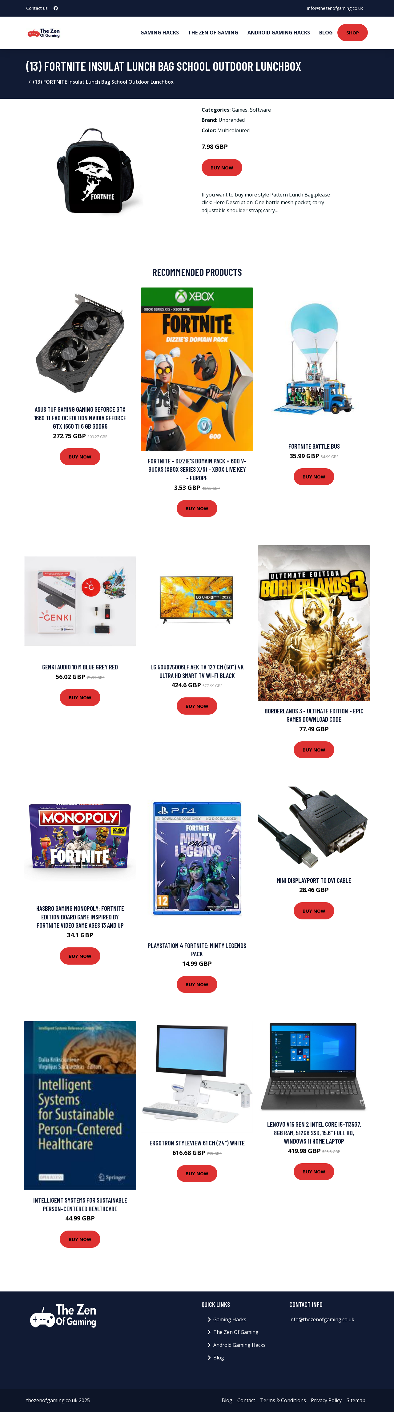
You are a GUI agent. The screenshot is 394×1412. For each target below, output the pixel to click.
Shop (352, 33)
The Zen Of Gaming (213, 32)
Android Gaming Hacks (278, 32)
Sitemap (356, 1400)
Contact (246, 1400)
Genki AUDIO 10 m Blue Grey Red (80, 667)
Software (260, 109)
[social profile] (55, 8)
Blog (326, 32)
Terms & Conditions (283, 1400)
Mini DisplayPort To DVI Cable (314, 880)
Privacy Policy (326, 1400)
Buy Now (222, 168)
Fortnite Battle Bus (314, 446)
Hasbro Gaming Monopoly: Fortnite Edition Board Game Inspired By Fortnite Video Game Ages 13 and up (80, 916)
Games (239, 109)
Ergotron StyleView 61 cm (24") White (197, 1143)
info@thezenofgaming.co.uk (335, 8)
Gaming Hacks (159, 32)
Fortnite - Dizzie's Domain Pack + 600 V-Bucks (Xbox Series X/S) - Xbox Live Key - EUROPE (197, 469)
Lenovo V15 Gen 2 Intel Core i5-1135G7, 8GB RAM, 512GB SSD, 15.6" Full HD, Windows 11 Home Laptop (314, 1132)
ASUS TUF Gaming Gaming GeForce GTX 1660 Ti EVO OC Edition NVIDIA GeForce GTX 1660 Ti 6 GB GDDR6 (80, 417)
